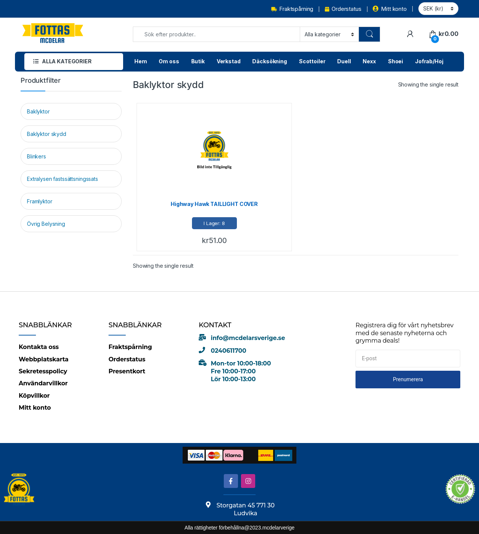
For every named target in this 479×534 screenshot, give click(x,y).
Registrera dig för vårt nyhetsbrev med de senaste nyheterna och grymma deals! (405, 333)
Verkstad (229, 61)
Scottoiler (312, 61)
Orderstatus (343, 8)
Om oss (169, 61)
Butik (198, 61)
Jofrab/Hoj (429, 61)
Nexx (369, 61)
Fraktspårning (292, 8)
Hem (140, 61)
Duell (344, 61)
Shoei (395, 61)
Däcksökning (269, 61)
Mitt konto (389, 8)
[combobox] (216, 34)
